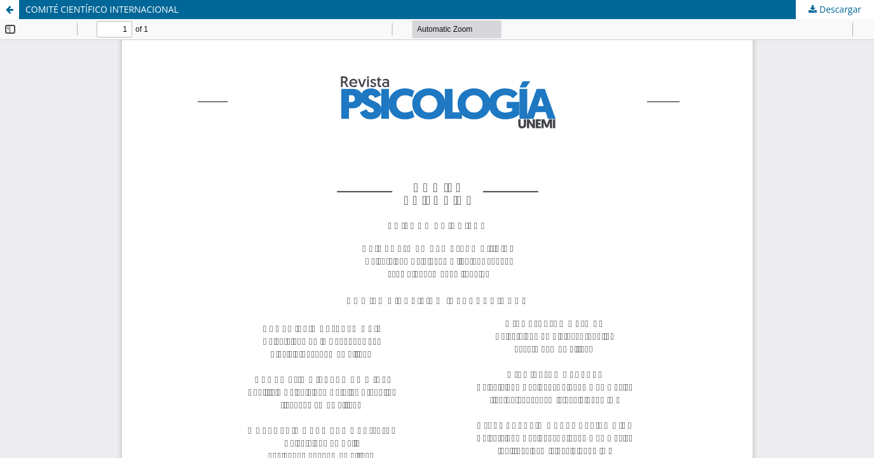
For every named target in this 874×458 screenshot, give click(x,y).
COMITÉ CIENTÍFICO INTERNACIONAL (102, 9)
